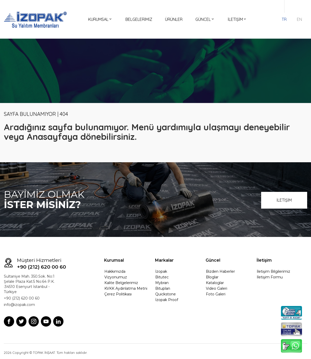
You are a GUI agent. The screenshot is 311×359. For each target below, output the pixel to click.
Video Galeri (216, 288)
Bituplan (162, 288)
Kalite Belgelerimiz (121, 282)
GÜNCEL (205, 19)
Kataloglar (215, 282)
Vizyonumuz (115, 277)
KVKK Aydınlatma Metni (125, 288)
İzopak (161, 271)
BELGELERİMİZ (138, 19)
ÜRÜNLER (173, 19)
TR (284, 19)
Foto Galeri (215, 294)
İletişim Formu (270, 277)
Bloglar (212, 277)
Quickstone (165, 294)
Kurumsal (114, 260)
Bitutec (162, 277)
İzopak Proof (166, 299)
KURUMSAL (100, 19)
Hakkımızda (114, 271)
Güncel (213, 260)
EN (299, 19)
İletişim (264, 260)
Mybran (162, 282)
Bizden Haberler (220, 271)
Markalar (164, 260)
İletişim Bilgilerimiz (273, 271)
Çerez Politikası (118, 294)
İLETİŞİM (237, 19)
